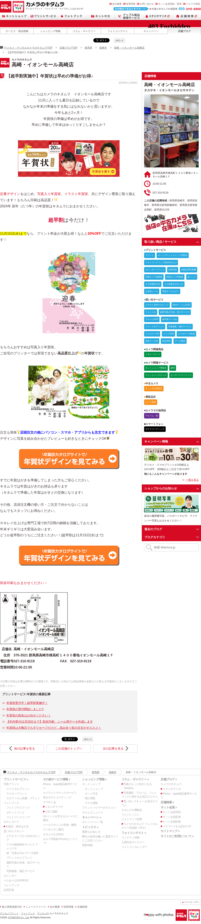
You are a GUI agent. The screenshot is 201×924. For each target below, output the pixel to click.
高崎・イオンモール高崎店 (129, 47)
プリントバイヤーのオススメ (99, 807)
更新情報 (87, 845)
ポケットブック (15, 812)
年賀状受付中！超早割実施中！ (27, 703)
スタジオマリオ (18, 7)
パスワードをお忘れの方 (176, 826)
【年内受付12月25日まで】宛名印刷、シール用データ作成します (49, 721)
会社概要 (117, 4)
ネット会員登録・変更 (170, 4)
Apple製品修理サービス (129, 16)
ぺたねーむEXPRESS (16, 880)
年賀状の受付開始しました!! (25, 709)
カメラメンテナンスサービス (60, 792)
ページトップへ (191, 902)
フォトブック (72, 16)
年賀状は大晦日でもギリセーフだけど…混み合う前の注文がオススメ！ (53, 727)
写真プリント (11, 784)
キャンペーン (151, 31)
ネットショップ (14, 16)
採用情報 (130, 4)
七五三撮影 (51, 811)
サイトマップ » (170, 831)
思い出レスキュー (14, 831)
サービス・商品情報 (17, 31)
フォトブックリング (18, 817)
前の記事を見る (24, 748)
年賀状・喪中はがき (17, 826)
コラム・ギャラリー (84, 31)
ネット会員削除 (171, 821)
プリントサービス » (16, 779)
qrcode (119, 40)
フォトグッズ (11, 885)
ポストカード (11, 821)
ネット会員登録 (171, 812)
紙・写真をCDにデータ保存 (22, 853)
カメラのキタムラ (5, 7)
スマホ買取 (91, 803)
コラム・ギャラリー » (135, 779)
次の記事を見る (113, 748)
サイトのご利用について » (177, 836)
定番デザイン (10, 194)
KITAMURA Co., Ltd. (18, 917)
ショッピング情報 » (94, 779)
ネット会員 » (169, 807)
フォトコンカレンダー (134, 846)
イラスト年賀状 (76, 194)
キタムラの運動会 (131, 810)
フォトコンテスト (117, 31)
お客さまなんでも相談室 (157, 8)
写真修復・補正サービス (20, 871)
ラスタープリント (16, 793)
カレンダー (10, 875)
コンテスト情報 (130, 837)
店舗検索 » (167, 802)
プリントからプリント (19, 857)
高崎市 (103, 47)
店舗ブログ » (169, 779)
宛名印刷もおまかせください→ (23, 583)
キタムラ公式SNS (53, 834)
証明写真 (9, 890)
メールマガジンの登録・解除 (60, 824)
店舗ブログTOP (68, 47)
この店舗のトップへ (68, 748)
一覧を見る (192, 479)
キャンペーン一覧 (92, 822)
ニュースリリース (36, 906)
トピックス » (90, 827)
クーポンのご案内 (53, 829)
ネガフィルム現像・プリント (23, 798)
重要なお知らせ (91, 831)
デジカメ (42, 913)
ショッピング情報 (50, 31)
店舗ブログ (184, 31)
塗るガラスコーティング (57, 797)
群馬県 (88, 47)
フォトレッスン (130, 814)
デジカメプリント (9, 913)
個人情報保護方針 (12, 906)
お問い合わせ (147, 4)
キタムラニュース (92, 812)
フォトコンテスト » (133, 832)
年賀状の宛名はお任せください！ (28, 715)
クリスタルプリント (18, 789)
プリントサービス (43, 16)
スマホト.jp (49, 802)
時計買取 (90, 798)
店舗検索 (186, 16)
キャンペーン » (91, 817)
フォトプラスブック (18, 807)
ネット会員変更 (171, 817)
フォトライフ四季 (131, 819)
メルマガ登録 (193, 4)
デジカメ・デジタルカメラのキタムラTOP (28, 47)
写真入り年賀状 (49, 194)
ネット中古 (100, 16)
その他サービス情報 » (56, 779)
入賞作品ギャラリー (133, 842)
